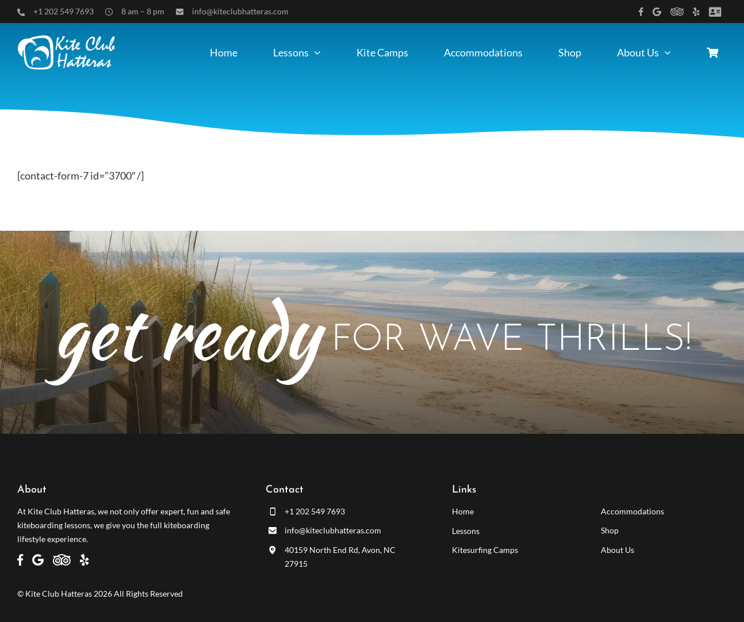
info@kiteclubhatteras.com (240, 11)
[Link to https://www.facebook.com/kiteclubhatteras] (641, 11)
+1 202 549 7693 (63, 11)
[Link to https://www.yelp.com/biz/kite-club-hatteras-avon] (696, 11)
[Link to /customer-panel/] (715, 11)
